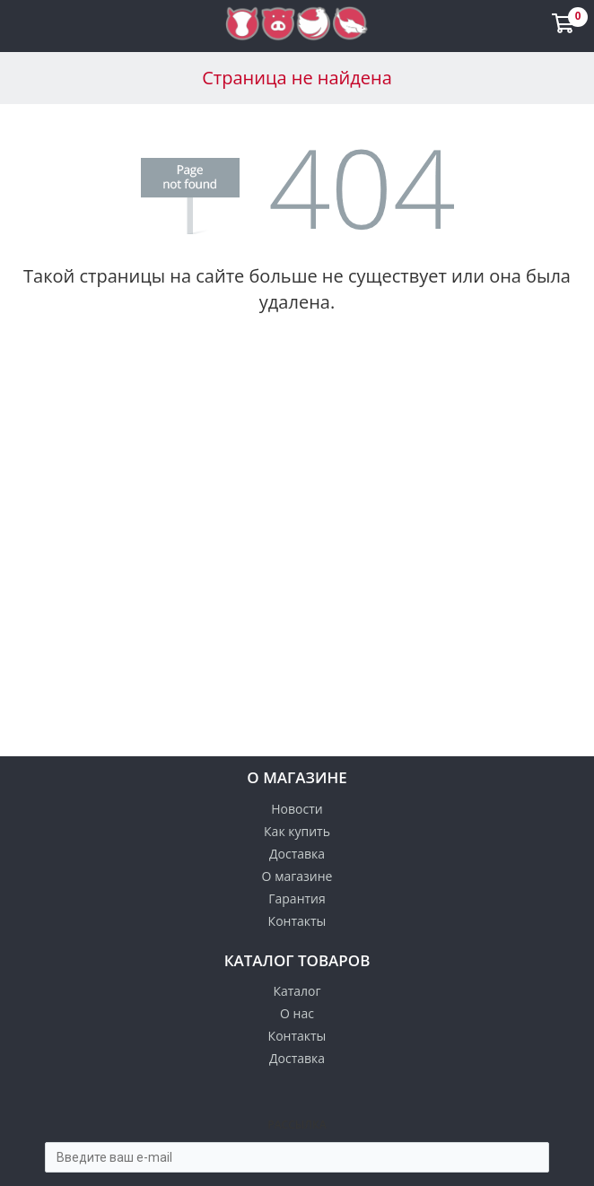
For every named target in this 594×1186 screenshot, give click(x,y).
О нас (297, 1013)
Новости (296, 808)
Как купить (297, 831)
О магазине (297, 876)
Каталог (296, 990)
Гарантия (297, 898)
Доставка (297, 853)
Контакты (297, 920)
